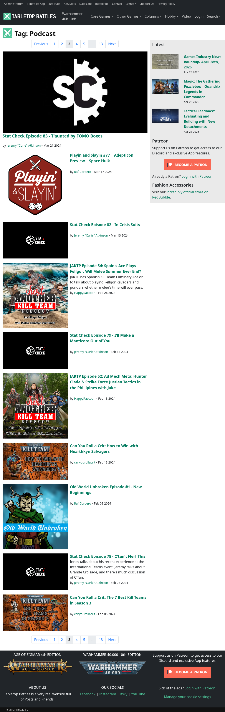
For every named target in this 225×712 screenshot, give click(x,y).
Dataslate (85, 4)
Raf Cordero (82, 172)
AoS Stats (70, 4)
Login (198, 16)
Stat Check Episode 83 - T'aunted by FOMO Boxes (53, 136)
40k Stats (54, 4)
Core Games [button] (101, 16)
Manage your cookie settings (187, 696)
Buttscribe (101, 4)
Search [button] (212, 16)
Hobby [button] (170, 16)
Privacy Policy (166, 4)
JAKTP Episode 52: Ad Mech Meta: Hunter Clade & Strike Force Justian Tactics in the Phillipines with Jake (108, 382)
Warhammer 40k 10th (72, 16)
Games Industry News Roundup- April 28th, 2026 (202, 62)
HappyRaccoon (84, 293)
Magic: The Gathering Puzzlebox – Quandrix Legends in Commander (202, 89)
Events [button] (130, 4)
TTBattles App (36, 4)
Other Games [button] (127, 16)
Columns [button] (152, 16)
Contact (117, 4)
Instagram (107, 694)
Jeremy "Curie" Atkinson (24, 145)
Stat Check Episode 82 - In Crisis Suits (105, 224)
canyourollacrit (84, 462)
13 (101, 43)
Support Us (147, 4)
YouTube (138, 694)
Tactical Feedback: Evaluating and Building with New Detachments (199, 119)
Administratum (13, 4)
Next (112, 43)
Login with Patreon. (197, 176)
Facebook (88, 694)
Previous (41, 43)
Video (186, 16)
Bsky (123, 694)
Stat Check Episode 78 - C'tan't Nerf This (107, 556)
